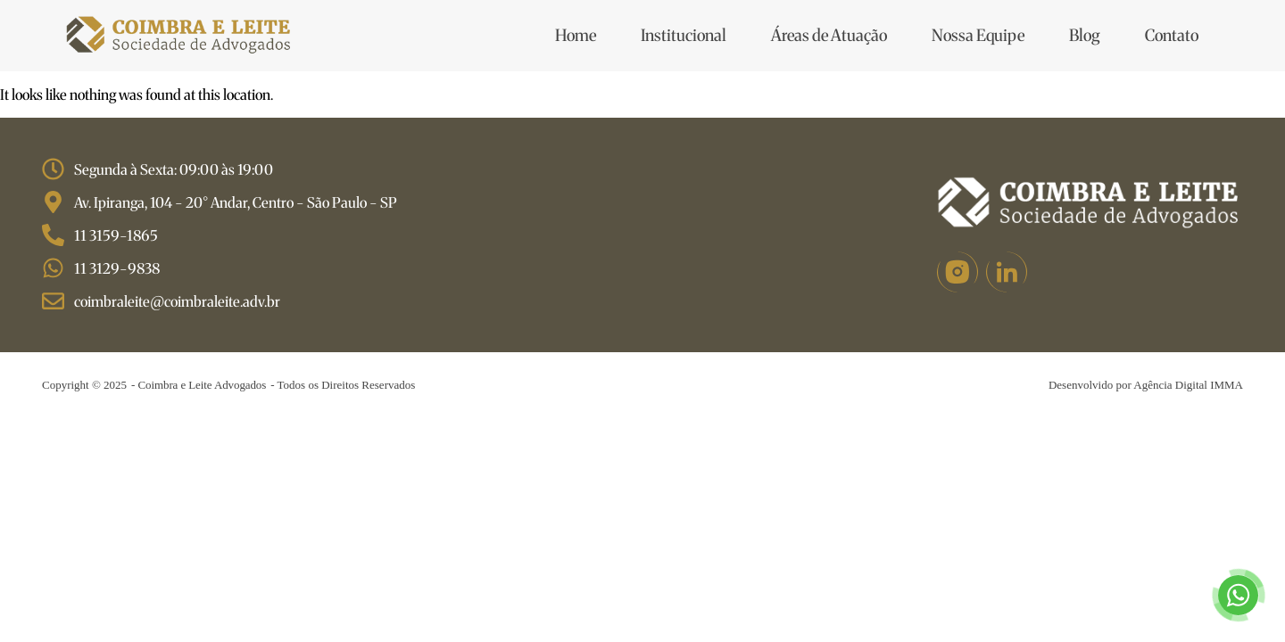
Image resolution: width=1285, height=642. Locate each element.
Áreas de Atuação (829, 35)
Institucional (683, 35)
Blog (1084, 35)
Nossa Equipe (978, 35)
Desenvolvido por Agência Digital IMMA (1146, 384)
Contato (1171, 35)
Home (575, 35)
